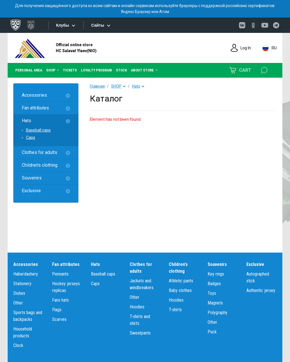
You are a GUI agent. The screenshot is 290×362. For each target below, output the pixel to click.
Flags (56, 309)
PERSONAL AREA (28, 70)
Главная (97, 86)
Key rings (216, 274)
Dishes (19, 293)
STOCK (121, 70)
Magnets (215, 303)
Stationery (22, 283)
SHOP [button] (51, 70)
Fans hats (60, 300)
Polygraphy (217, 312)
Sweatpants (140, 333)
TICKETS (70, 70)
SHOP (116, 86)
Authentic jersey (260, 290)
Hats (26, 120)
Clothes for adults (39, 152)
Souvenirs (32, 178)
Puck (212, 332)
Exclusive (31, 190)
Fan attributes (35, 108)
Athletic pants (181, 280)
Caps (30, 137)
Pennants (60, 274)
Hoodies (137, 307)
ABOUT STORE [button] (143, 70)
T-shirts (175, 309)
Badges (214, 283)
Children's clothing (39, 165)
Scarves (59, 319)
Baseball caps (38, 130)
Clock (18, 345)
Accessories (34, 95)
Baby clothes (180, 290)
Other (18, 303)
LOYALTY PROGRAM (96, 70)
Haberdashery (25, 274)
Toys (212, 293)
